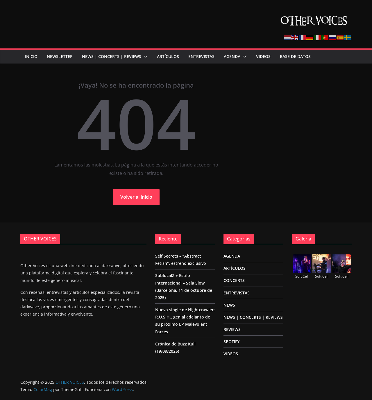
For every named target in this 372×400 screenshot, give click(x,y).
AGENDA (232, 56)
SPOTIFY (231, 341)
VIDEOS (263, 56)
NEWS (229, 305)
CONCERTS (234, 280)
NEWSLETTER (60, 56)
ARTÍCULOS (168, 56)
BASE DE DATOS (295, 56)
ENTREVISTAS (201, 56)
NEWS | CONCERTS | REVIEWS (111, 56)
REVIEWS (232, 329)
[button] (144, 57)
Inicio (31, 56)
